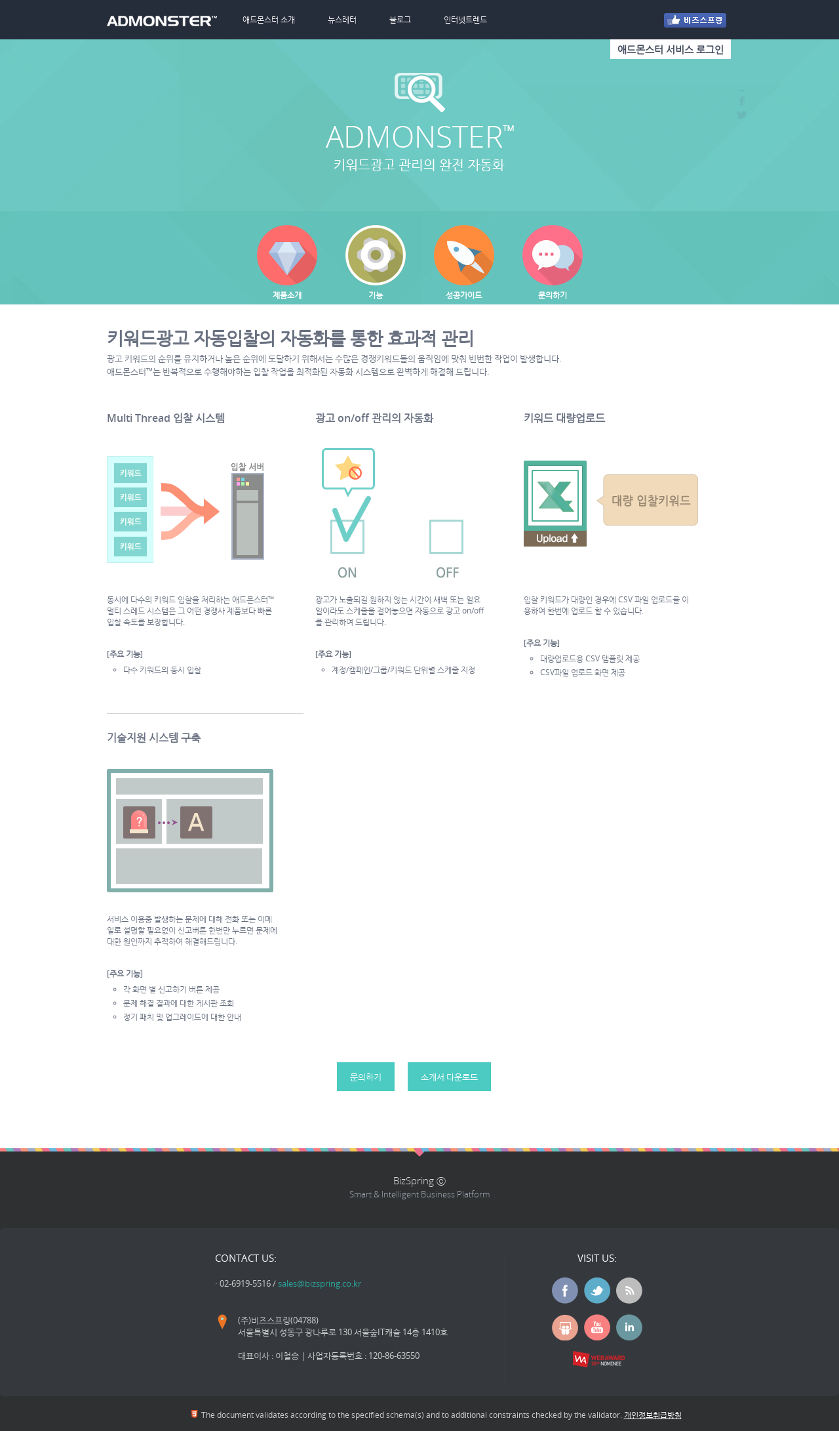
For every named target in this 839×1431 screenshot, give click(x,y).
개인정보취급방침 (653, 1415)
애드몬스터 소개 (269, 19)
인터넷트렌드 (465, 19)
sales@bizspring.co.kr (319, 1283)
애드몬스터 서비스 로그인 (670, 49)
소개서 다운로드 (449, 1077)
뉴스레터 (342, 19)
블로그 (400, 19)
